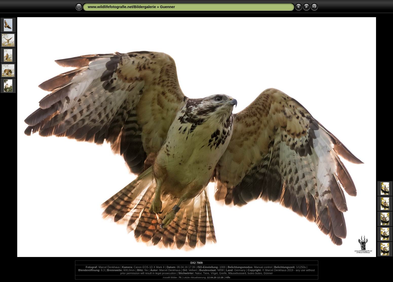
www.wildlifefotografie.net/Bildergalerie (122, 7)
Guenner (167, 7)
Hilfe (227, 277)
